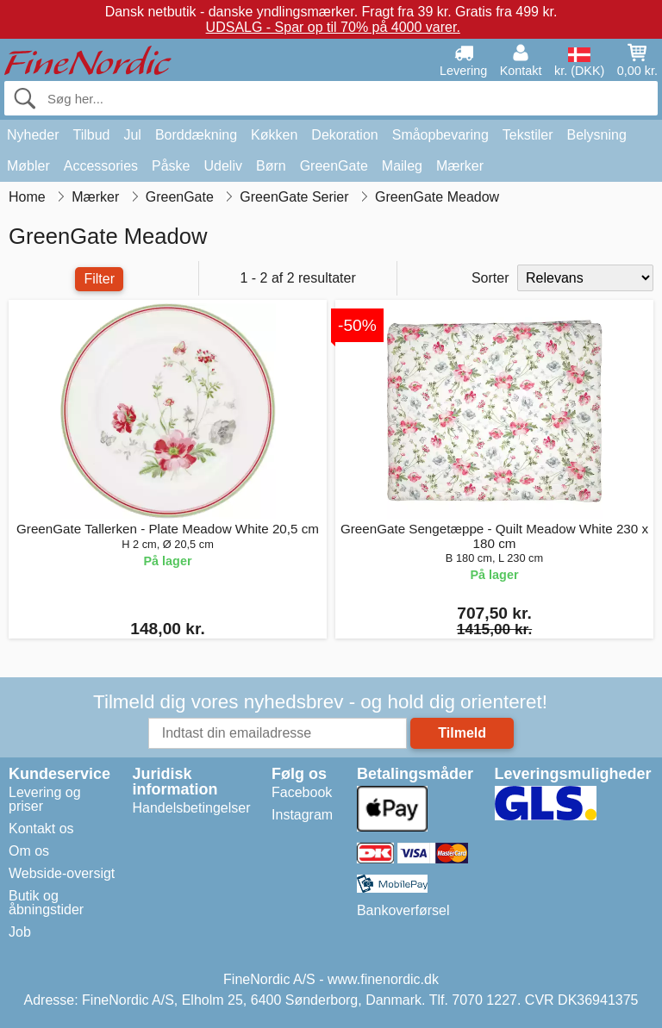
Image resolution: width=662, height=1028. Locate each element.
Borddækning (196, 135)
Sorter (490, 278)
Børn (271, 166)
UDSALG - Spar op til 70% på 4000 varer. (333, 27)
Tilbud (90, 135)
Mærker (460, 166)
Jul (132, 135)
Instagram (302, 814)
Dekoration (344, 135)
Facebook (302, 792)
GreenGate (334, 166)
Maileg (402, 166)
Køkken (274, 135)
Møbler (28, 166)
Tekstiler (528, 135)
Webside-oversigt (62, 873)
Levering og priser (45, 799)
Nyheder (33, 135)
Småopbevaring (440, 135)
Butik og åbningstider (46, 902)
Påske (171, 166)
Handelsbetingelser (192, 808)
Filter (99, 278)
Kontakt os (41, 828)
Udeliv (223, 166)
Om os (29, 851)
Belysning (596, 135)
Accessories (101, 166)
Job (20, 932)
